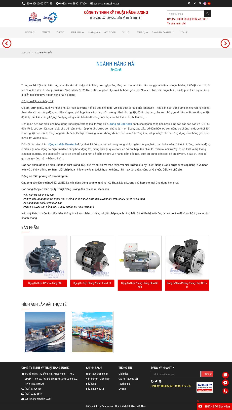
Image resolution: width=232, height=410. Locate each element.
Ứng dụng (93, 32)
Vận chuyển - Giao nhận (98, 378)
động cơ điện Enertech (62, 147)
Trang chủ (25, 52)
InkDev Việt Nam (137, 406)
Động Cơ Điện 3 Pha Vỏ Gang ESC (45, 283)
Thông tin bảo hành (162, 32)
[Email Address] (176, 374)
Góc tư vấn (110, 32)
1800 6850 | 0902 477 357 (38, 3)
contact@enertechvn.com (107, 3)
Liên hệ (183, 32)
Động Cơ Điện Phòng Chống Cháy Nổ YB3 (139, 285)
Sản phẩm (76, 32)
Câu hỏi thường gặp (128, 378)
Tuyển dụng (124, 383)
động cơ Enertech (121, 126)
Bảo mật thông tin (95, 388)
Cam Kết (46, 32)
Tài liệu (126, 32)
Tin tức (60, 32)
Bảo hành (91, 383)
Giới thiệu (30, 32)
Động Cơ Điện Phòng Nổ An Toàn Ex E (92, 283)
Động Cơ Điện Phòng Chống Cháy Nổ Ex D (187, 285)
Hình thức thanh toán (97, 373)
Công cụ (141, 32)
